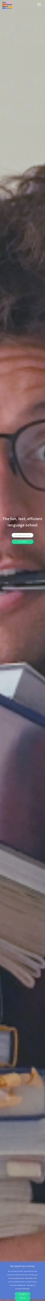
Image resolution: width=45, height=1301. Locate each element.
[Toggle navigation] (39, 4)
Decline (22, 1298)
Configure (22, 1294)
